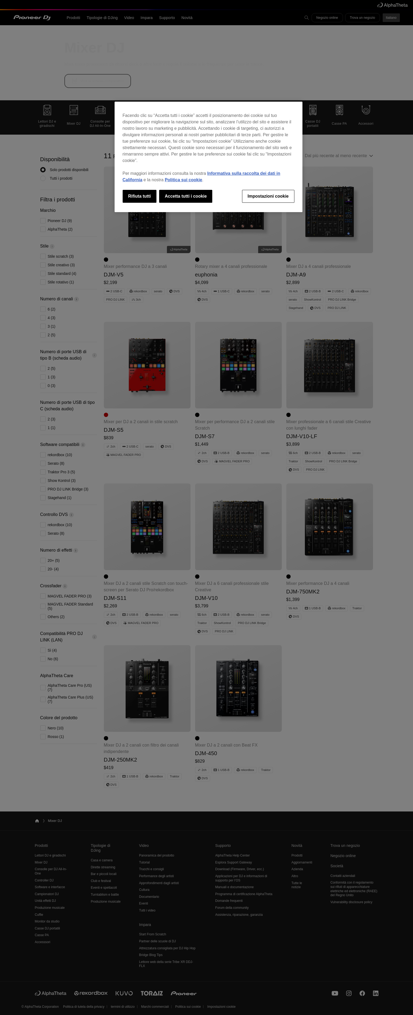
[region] (208, 157)
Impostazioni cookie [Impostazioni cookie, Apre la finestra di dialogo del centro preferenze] (268, 196)
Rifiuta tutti (139, 196)
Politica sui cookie (183, 180)
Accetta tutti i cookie (186, 196)
